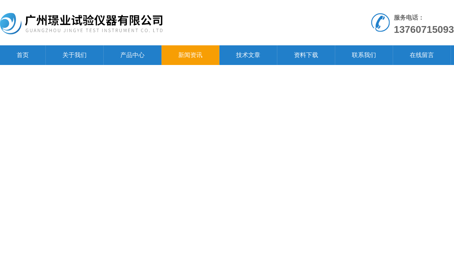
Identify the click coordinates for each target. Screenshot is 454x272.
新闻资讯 (190, 55)
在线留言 (422, 55)
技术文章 (248, 55)
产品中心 (132, 55)
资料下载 (306, 55)
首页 (23, 55)
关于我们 (74, 55)
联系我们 (364, 55)
